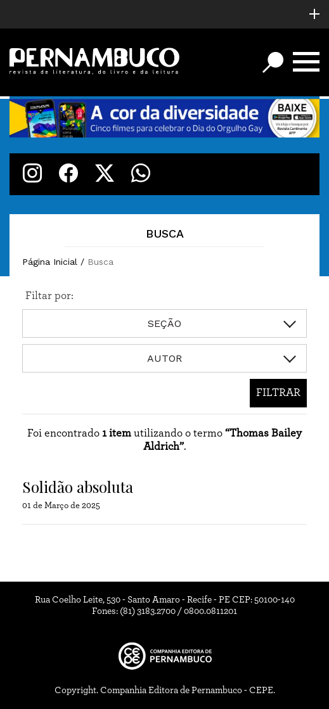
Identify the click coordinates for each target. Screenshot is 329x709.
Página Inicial (49, 262)
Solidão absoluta (77, 486)
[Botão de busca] (273, 62)
